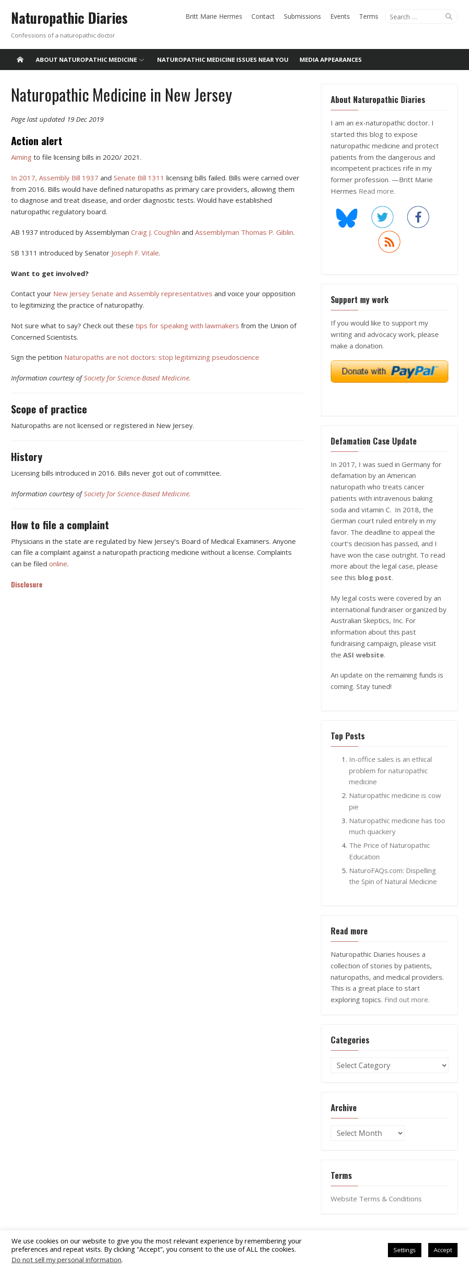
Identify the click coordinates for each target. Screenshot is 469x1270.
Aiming (20, 157)
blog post (375, 577)
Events (341, 16)
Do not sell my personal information (66, 1259)
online (45, 563)
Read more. (377, 190)
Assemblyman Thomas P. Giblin (243, 232)
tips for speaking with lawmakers (186, 325)
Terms (369, 16)
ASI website (351, 654)
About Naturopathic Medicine (86, 59)
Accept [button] (443, 1250)
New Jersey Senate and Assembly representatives (132, 293)
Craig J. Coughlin (154, 232)
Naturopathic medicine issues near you (223, 59)
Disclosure (26, 584)
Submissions (303, 16)
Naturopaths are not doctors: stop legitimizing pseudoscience (160, 357)
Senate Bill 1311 (138, 177)
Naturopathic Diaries (68, 18)
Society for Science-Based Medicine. (136, 377)
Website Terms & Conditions (376, 1198)
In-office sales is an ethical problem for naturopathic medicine (390, 770)
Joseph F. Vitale (134, 252)
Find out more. (407, 999)
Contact (264, 16)
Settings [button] (404, 1250)
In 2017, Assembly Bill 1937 (54, 177)
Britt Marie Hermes (214, 16)
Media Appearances (331, 59)
